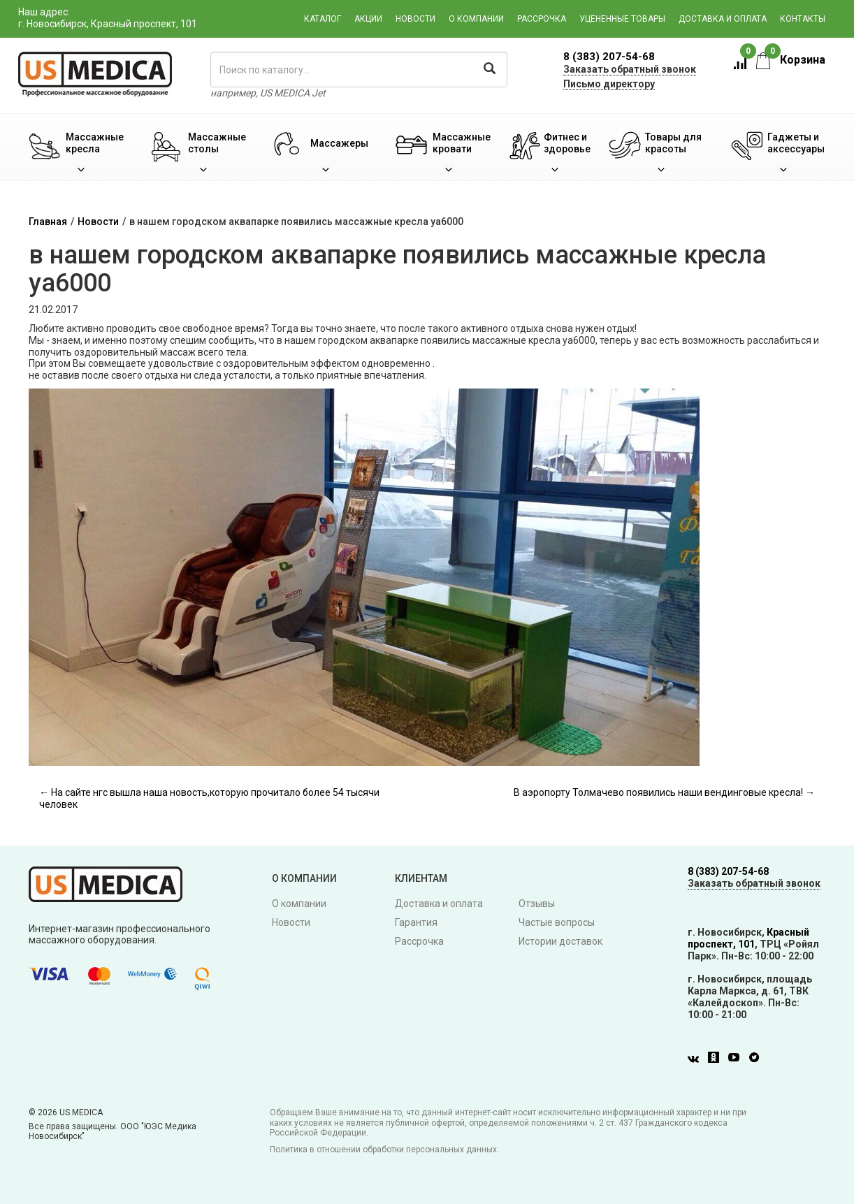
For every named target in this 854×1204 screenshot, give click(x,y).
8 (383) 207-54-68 (609, 56)
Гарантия (416, 922)
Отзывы (537, 903)
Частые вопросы (557, 922)
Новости (415, 19)
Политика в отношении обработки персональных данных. (384, 1149)
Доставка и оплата (723, 19)
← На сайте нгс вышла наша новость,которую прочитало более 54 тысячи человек (209, 798)
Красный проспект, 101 (748, 938)
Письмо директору (609, 83)
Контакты (802, 19)
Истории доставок (560, 941)
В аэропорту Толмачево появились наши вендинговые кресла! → (664, 792)
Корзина (790, 59)
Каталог (322, 19)
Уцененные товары (622, 19)
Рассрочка (541, 19)
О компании (476, 19)
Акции (368, 19)
